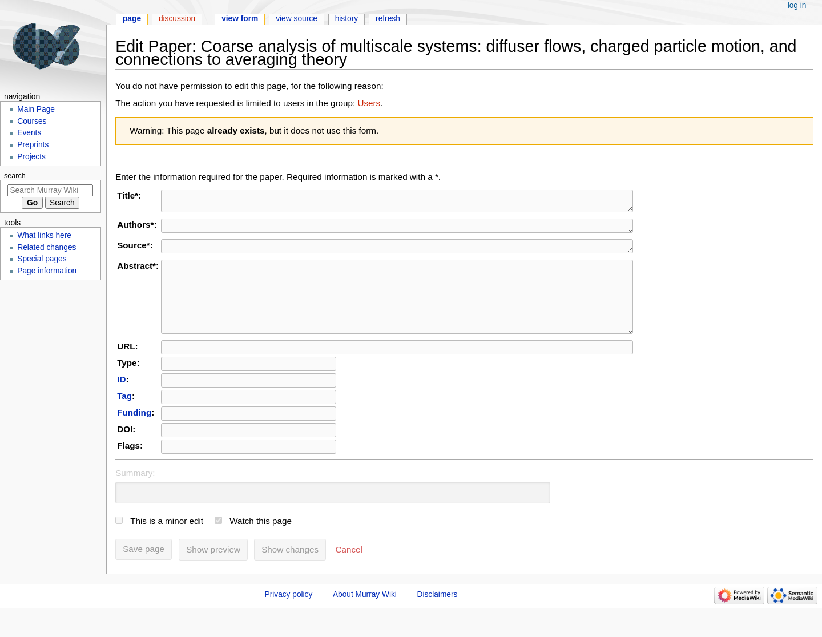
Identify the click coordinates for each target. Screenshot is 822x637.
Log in (797, 5)
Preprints (33, 144)
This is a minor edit (166, 541)
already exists (236, 130)
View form (239, 18)
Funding (134, 433)
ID (121, 400)
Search (15, 176)
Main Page (36, 109)
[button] (349, 570)
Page (132, 18)
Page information (46, 271)
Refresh (388, 18)
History (346, 18)
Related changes (46, 247)
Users (368, 103)
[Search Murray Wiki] (50, 190)
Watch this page (260, 541)
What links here (44, 235)
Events (29, 132)
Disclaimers (437, 615)
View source (296, 18)
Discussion (177, 18)
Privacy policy (289, 615)
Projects (31, 156)
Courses (31, 121)
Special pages (41, 259)
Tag (124, 416)
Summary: (135, 493)
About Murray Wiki (365, 615)
